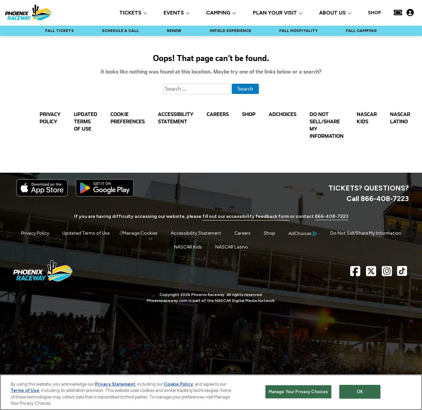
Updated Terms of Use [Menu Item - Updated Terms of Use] (85, 233)
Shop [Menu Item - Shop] (269, 233)
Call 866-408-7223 (378, 198)
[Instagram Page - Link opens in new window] (386, 274)
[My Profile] (410, 12)
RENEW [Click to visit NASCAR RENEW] (174, 30)
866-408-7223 (331, 216)
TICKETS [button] (130, 13)
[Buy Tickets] (398, 12)
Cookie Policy (178, 384)
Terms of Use (25, 391)
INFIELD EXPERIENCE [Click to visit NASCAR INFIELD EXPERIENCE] (230, 30)
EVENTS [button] (174, 13)
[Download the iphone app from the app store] (42, 195)
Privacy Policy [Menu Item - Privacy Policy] (35, 233)
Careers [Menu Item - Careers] (242, 233)
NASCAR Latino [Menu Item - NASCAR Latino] (231, 247)
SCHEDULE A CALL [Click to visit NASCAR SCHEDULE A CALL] (120, 30)
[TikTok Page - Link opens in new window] (402, 274)
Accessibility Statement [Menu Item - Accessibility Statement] (196, 233)
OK (360, 392)
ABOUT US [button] (332, 13)
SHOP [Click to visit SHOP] (374, 12)
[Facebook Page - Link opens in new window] (355, 274)
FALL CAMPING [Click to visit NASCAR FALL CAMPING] (361, 30)
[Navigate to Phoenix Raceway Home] (28, 12)
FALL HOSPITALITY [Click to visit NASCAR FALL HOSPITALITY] (298, 30)
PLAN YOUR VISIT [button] (275, 13)
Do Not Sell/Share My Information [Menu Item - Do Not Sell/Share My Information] (365, 233)
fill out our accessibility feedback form (245, 216)
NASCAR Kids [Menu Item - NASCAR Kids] (188, 247)
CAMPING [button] (218, 13)
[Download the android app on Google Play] (105, 195)
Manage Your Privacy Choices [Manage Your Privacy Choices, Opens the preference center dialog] (298, 392)
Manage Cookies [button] (140, 233)
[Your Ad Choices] (302, 233)
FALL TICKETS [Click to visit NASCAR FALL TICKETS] (59, 30)
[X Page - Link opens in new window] (371, 274)
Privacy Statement (115, 384)
